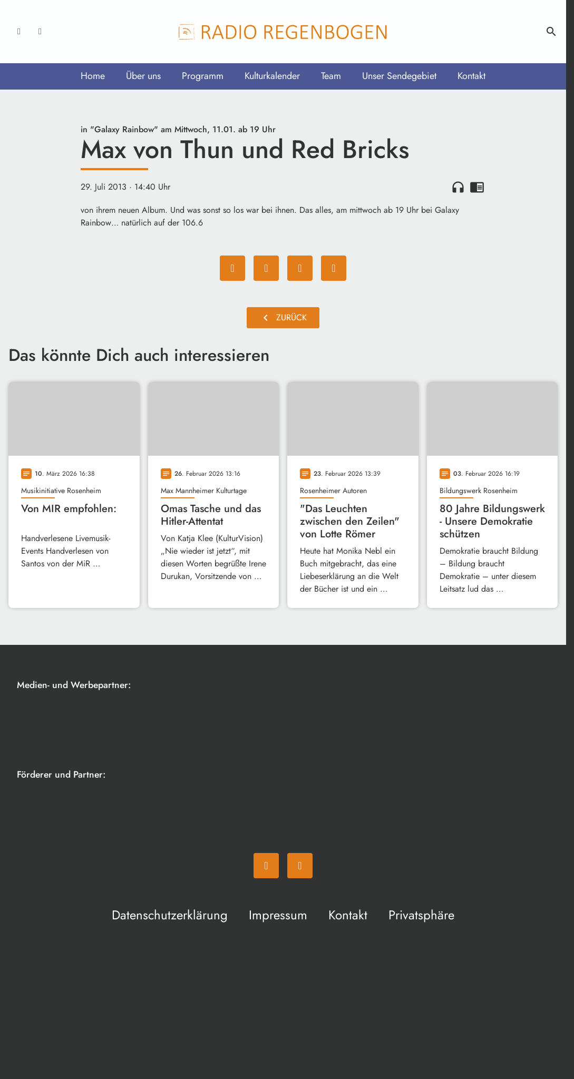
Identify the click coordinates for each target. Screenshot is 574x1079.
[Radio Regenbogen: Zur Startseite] (283, 32)
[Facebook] (19, 31)
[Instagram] (40, 31)
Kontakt (471, 76)
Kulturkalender (272, 76)
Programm (202, 76)
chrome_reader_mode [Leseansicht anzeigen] (477, 187)
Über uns (143, 76)
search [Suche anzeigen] (551, 31)
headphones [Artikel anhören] (458, 187)
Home (93, 76)
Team (331, 76)
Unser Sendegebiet (399, 76)
